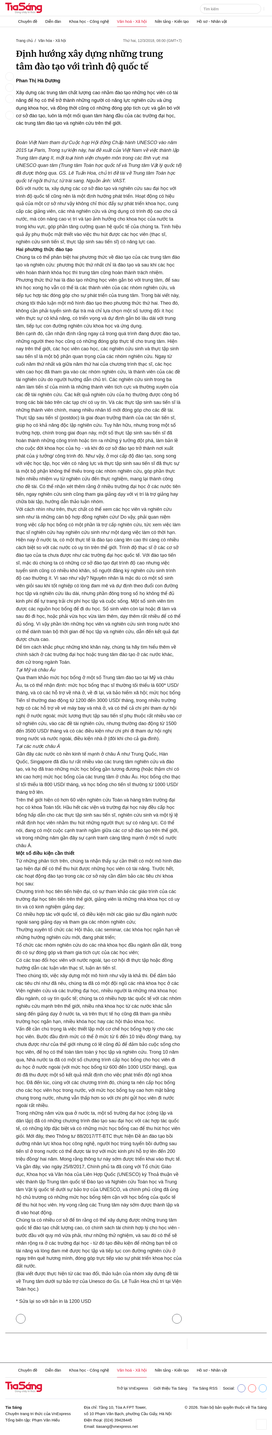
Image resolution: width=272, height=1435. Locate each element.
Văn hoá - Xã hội (132, 21)
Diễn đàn (53, 21)
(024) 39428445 (118, 1420)
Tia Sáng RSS (205, 1388)
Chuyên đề (27, 21)
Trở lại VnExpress (132, 1388)
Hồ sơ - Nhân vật (212, 21)
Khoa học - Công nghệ (89, 21)
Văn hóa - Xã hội (52, 40)
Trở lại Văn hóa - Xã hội (22, 1317)
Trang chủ (24, 40)
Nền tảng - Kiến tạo (172, 21)
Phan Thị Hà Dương (38, 80)
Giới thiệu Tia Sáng (170, 1388)
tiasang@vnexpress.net (117, 1426)
